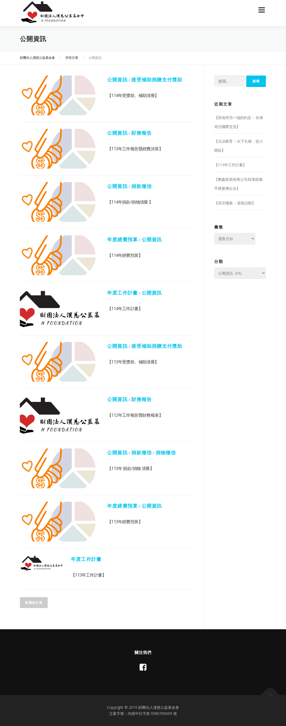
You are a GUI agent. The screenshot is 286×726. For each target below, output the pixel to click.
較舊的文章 (33, 602)
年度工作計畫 (122, 292)
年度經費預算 (122, 239)
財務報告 (141, 133)
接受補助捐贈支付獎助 (156, 79)
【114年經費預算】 (124, 255)
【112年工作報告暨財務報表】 (135, 415)
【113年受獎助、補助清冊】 (133, 362)
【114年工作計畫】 (124, 308)
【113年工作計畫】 (88, 575)
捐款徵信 (141, 186)
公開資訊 (117, 79)
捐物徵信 (166, 452)
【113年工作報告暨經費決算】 (135, 149)
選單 (261, 10)
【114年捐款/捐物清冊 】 (130, 202)
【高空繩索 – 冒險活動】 (235, 202)
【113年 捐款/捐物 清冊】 (130, 468)
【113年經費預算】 (124, 522)
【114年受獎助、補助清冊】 (133, 95)
